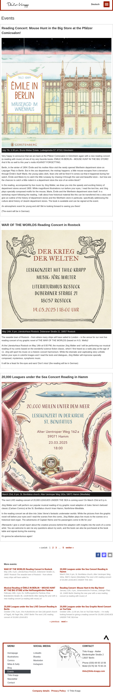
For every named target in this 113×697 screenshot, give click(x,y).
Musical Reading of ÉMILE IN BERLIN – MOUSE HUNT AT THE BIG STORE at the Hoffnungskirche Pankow (29, 589)
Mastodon (38, 660)
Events (10, 671)
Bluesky (37, 656)
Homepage (12, 653)
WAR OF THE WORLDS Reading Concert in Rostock (41, 225)
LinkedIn (37, 653)
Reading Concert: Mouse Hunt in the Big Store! (82, 588)
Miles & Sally (13, 664)
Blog (9, 668)
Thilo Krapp (12, 675)
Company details (41, 691)
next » (64, 621)
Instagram (38, 664)
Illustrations (12, 656)
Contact (11, 682)
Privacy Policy (58, 691)
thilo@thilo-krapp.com (93, 671)
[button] (107, 4)
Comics (10, 660)
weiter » (70, 548)
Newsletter (12, 679)
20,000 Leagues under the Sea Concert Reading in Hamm (45, 377)
